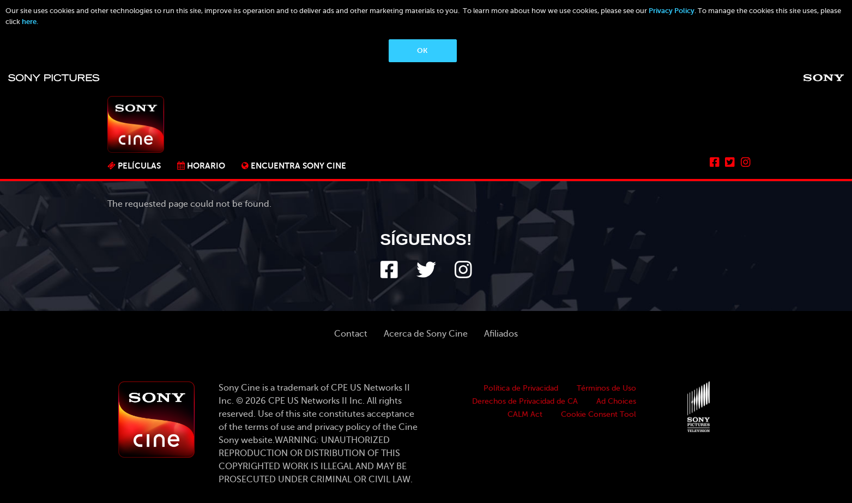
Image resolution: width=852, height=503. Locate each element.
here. (30, 21)
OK (422, 50)
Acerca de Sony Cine (426, 334)
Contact (350, 334)
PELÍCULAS (139, 165)
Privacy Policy (671, 11)
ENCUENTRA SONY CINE (298, 165)
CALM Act (524, 414)
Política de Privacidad (521, 388)
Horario (206, 165)
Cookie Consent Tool (598, 414)
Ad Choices (616, 401)
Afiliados (501, 334)
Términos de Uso (606, 388)
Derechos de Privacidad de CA (525, 401)
